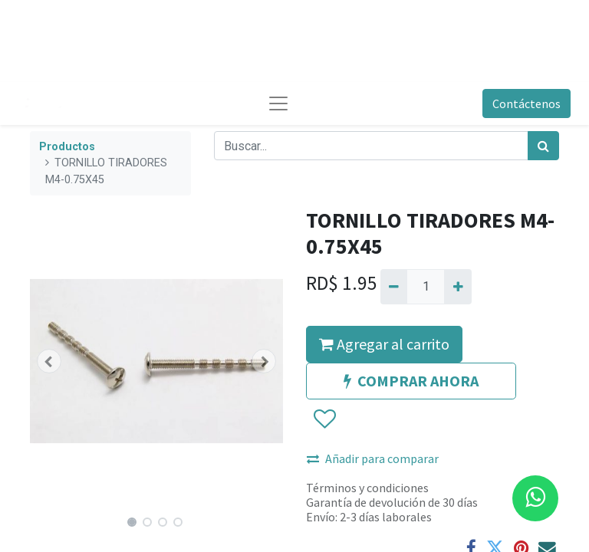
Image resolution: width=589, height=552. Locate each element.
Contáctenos (526, 103)
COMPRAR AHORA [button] (411, 380)
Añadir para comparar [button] (373, 458)
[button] (49, 361)
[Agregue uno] (457, 286)
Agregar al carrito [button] (384, 343)
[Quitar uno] (393, 286)
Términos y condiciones (367, 487)
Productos (67, 146)
